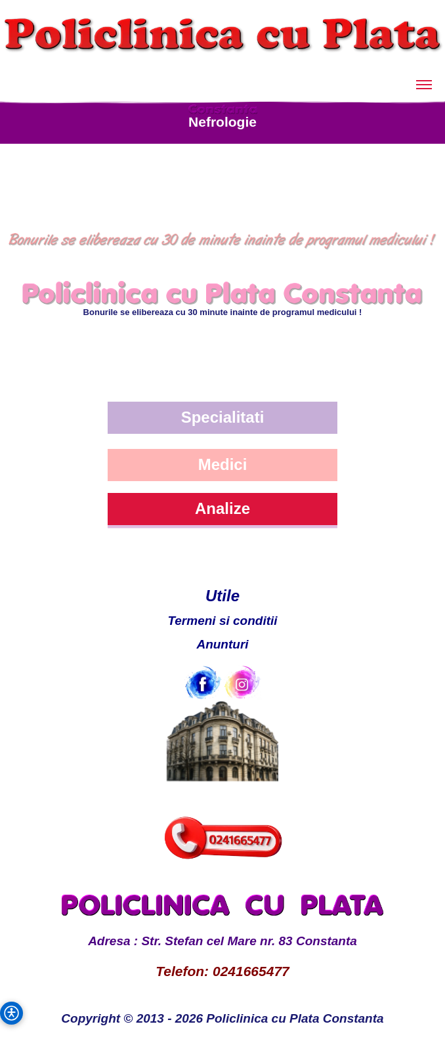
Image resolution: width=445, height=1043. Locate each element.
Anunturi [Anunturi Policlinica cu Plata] (222, 644)
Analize (222, 508)
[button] (11, 1013)
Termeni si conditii (222, 621)
